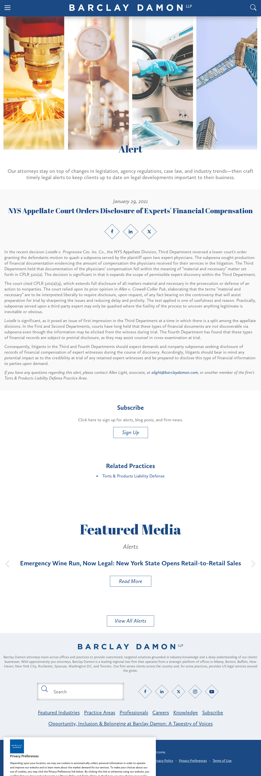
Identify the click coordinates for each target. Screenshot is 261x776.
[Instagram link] (195, 692)
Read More (126, 582)
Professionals (134, 712)
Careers (160, 712)
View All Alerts (130, 620)
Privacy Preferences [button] (193, 761)
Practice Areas (99, 712)
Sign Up (130, 432)
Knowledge (185, 712)
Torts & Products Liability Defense (133, 476)
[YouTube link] (212, 692)
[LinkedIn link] (130, 231)
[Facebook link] (112, 231)
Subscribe (212, 712)
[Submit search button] (44, 688)
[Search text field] (85, 691)
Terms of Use (222, 761)
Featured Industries (59, 712)
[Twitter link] (149, 231)
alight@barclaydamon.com (175, 372)
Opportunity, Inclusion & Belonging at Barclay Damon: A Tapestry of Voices (130, 723)
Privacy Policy (163, 761)
